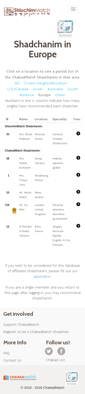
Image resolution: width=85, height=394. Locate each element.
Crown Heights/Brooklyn (45, 83)
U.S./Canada (18, 89)
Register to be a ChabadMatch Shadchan (36, 332)
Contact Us (12, 360)
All (17, 83)
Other (60, 95)
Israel (38, 89)
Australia (55, 89)
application (42, 276)
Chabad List (55, 360)
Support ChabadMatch (21, 325)
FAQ (6, 353)
